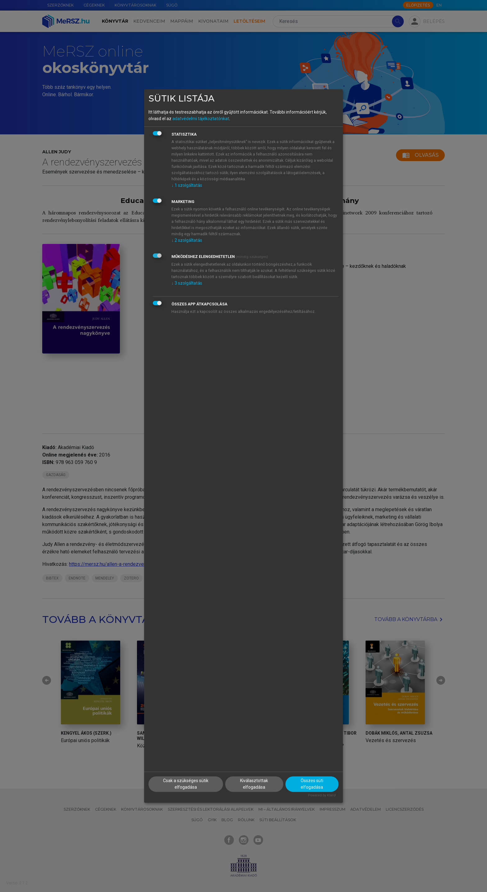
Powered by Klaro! (322, 796)
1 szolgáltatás (186, 185)
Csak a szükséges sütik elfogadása (185, 784)
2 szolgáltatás (186, 240)
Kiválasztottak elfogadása (254, 784)
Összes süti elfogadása (312, 784)
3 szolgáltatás (186, 283)
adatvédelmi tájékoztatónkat (200, 118)
